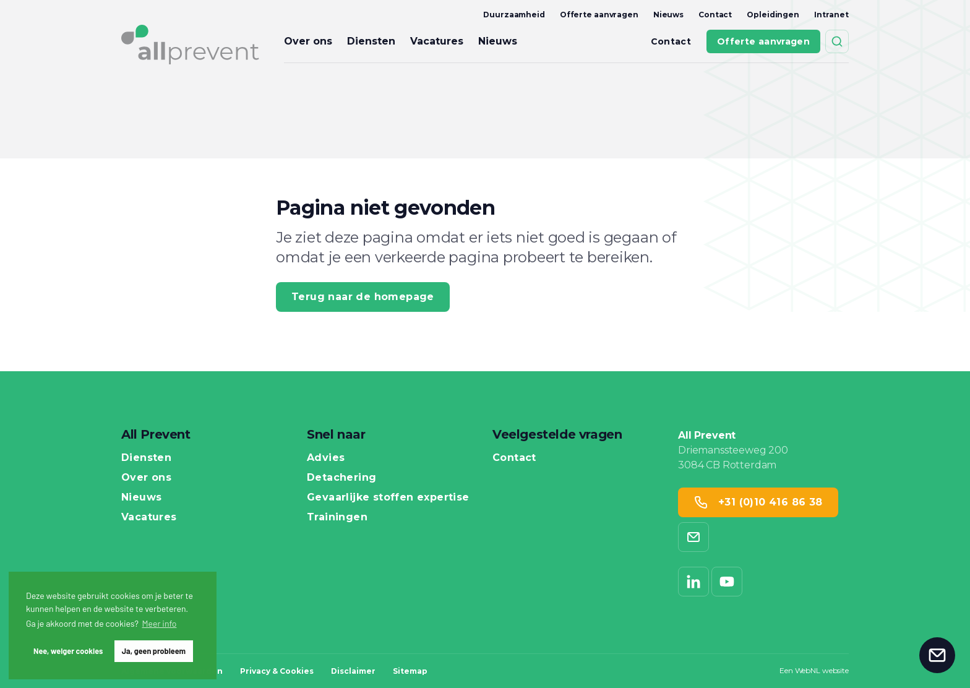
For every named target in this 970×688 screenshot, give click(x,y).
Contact (715, 14)
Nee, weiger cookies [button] (68, 651)
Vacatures (436, 41)
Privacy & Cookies (277, 671)
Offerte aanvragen (599, 14)
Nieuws (668, 14)
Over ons (308, 41)
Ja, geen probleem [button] (154, 651)
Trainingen (337, 517)
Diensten (371, 41)
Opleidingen (773, 14)
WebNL (807, 670)
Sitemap (410, 671)
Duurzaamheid (514, 14)
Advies (326, 457)
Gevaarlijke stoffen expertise (388, 497)
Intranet (831, 14)
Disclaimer (353, 671)
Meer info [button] (159, 623)
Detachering (341, 477)
